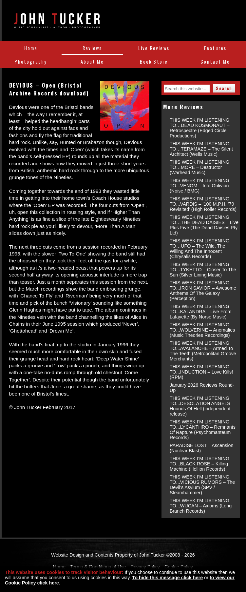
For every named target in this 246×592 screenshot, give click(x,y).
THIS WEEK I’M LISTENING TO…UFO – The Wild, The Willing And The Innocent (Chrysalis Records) (199, 248)
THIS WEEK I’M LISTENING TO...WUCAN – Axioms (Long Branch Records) (201, 506)
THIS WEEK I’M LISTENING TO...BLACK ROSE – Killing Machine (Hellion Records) (199, 464)
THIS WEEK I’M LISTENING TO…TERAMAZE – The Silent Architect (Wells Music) (201, 149)
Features (215, 48)
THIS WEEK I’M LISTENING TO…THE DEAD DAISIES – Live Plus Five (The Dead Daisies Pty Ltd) (204, 224)
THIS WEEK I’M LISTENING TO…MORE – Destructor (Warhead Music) (199, 167)
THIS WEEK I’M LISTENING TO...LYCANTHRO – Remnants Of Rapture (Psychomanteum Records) (203, 429)
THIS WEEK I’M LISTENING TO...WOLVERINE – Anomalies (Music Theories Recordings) (202, 330)
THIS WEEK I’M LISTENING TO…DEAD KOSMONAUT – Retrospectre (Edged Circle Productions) (200, 127)
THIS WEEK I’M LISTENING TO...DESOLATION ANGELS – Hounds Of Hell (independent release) (202, 406)
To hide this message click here (167, 577)
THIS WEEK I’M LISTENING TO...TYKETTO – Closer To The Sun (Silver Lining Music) (203, 269)
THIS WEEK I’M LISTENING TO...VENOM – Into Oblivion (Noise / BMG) (199, 186)
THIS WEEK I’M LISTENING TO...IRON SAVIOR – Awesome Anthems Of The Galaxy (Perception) (203, 290)
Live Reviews (153, 48)
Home (31, 48)
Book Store (154, 61)
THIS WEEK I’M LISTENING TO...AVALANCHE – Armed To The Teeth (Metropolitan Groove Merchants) (203, 350)
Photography (30, 61)
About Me (92, 61)
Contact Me (215, 61)
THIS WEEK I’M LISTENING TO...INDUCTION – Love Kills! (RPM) (201, 372)
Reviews (92, 48)
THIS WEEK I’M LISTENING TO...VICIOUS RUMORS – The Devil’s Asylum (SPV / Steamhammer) (202, 484)
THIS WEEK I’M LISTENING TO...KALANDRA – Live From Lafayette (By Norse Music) (200, 311)
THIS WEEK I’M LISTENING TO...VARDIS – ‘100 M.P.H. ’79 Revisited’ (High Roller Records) (203, 204)
